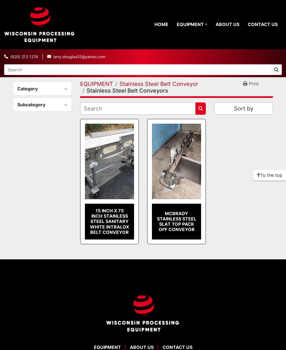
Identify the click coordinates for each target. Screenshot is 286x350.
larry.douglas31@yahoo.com (79, 56)
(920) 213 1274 (24, 56)
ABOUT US (227, 24)
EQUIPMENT (190, 24)
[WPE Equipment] (143, 313)
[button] (192, 24)
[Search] (137, 69)
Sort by (243, 108)
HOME (161, 24)
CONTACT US (263, 24)
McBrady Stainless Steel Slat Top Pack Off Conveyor (176, 221)
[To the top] (269, 175)
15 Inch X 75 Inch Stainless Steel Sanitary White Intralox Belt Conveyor (109, 221)
